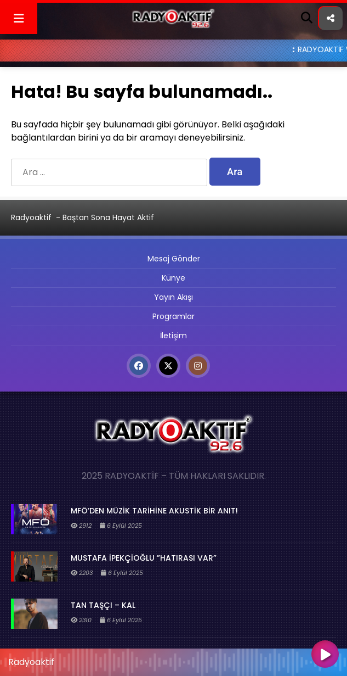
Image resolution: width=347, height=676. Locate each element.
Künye (173, 277)
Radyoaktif (31, 217)
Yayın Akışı (173, 297)
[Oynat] (325, 655)
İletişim (173, 335)
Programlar (173, 316)
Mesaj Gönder (173, 258)
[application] (173, 660)
